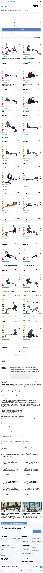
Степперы (34, 542)
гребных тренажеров (30, 389)
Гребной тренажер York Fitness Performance (31, 136)
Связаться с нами (36, 549)
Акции (2, 549)
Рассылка (34, 547)
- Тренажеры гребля (14, 367)
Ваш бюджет (15, 19)
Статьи (12, 549)
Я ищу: (16, 15)
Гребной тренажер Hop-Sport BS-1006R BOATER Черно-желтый (11, 163)
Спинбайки (34, 539)
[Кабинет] (41, 1)
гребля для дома (26, 421)
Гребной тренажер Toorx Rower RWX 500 (9, 342)
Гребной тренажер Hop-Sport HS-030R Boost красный (31, 85)
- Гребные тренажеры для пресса (31, 369)
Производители (4, 547)
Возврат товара (35, 550)
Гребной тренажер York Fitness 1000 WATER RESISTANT (34, 462)
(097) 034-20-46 (36, 6)
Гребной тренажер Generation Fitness (30, 188)
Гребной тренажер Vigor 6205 (7, 214)
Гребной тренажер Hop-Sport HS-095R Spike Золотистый (31, 343)
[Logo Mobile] (11, 1)
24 (3, 37)
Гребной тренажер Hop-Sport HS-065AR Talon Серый (31, 163)
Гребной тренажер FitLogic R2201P (29, 291)
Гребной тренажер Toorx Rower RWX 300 (9, 316)
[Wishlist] (19, 49)
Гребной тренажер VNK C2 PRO (29, 265)
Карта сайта (13, 547)
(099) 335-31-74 (36, 5)
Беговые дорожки (26, 538)
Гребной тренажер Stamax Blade (29, 58)
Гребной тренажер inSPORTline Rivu (30, 316)
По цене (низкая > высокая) (35, 37)
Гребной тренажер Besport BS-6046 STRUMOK (31, 214)
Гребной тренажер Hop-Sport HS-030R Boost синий (10, 111)
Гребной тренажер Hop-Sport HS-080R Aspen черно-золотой (10, 137)
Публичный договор (15, 538)
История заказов (25, 549)
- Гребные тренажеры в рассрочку (17, 369)
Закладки (24, 550)
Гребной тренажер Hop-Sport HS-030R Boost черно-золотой (31, 111)
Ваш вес (16, 25)
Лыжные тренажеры (36, 541)
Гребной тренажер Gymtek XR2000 (8, 291)
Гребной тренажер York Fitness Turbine (9, 265)
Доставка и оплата (5, 540)
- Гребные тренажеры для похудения (18, 371)
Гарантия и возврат (5, 538)
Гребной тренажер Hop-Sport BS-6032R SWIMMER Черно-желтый (9, 85)
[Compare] (19, 47)
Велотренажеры (25, 541)
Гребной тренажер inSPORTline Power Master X (11, 58)
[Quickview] (19, 44)
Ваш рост (16, 22)
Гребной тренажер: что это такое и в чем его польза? (31, 514)
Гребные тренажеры (36, 538)
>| (26, 355)
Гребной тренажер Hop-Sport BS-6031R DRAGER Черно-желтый (11, 189)
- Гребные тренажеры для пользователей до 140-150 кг (21, 373)
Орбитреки (24, 540)
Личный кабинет (25, 547)
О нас (2, 541)
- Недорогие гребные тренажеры (32, 371)
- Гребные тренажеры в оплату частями (28, 367)
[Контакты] (38, 1)
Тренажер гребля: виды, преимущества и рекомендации (10, 514)
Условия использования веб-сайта (15, 541)
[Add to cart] (17, 63)
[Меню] (5, 1)
